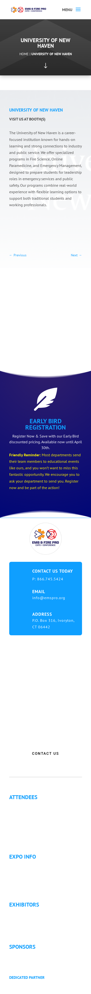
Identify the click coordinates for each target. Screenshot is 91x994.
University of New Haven (51, 54)
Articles (19, 834)
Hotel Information (28, 876)
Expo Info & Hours (28, 864)
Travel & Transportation (32, 882)
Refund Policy (24, 887)
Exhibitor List (24, 912)
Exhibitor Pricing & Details (35, 918)
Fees (17, 870)
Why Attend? (23, 805)
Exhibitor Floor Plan (29, 924)
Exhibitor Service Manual (34, 930)
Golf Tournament (27, 839)
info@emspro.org (48, 597)
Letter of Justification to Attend (38, 828)
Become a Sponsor (28, 960)
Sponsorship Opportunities (35, 954)
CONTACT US (45, 753)
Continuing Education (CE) (34, 810)
